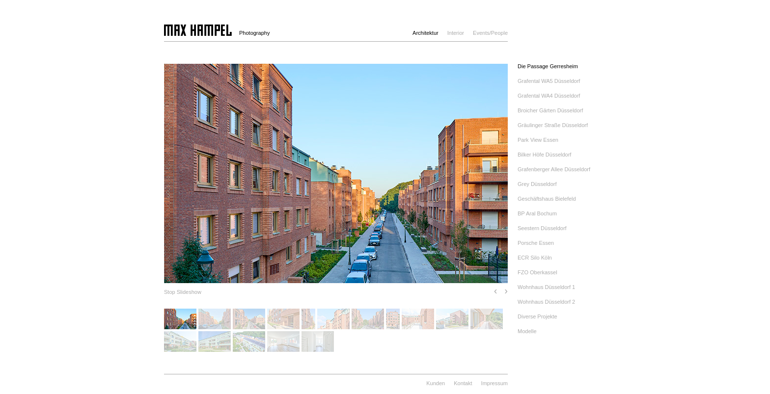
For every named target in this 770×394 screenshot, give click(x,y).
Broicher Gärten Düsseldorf (550, 110)
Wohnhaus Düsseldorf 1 (546, 287)
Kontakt (463, 383)
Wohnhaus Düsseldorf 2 (546, 302)
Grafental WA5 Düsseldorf (549, 81)
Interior (455, 33)
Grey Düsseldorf (537, 184)
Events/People (490, 33)
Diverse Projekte (537, 316)
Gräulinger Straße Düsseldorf (553, 125)
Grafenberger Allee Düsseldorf (554, 169)
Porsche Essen (536, 243)
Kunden (435, 383)
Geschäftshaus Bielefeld (547, 199)
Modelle (527, 331)
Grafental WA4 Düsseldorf (549, 96)
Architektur (425, 33)
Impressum (494, 383)
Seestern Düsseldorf (542, 228)
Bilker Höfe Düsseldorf (544, 155)
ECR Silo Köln (535, 258)
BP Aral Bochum (537, 213)
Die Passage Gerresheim (548, 66)
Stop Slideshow (182, 292)
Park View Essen (538, 140)
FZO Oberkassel (537, 272)
